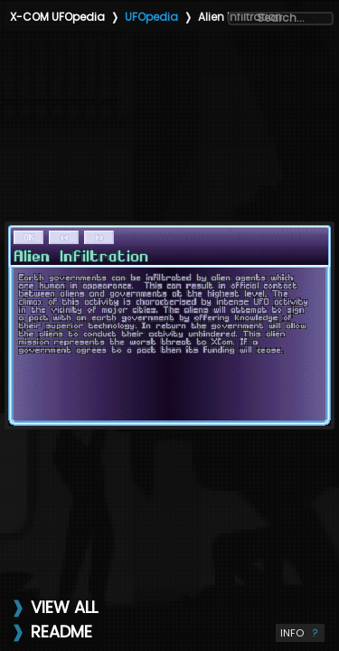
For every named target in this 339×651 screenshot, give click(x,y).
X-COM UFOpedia (57, 16)
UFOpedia (151, 16)
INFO (300, 633)
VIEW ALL (64, 607)
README (61, 631)
